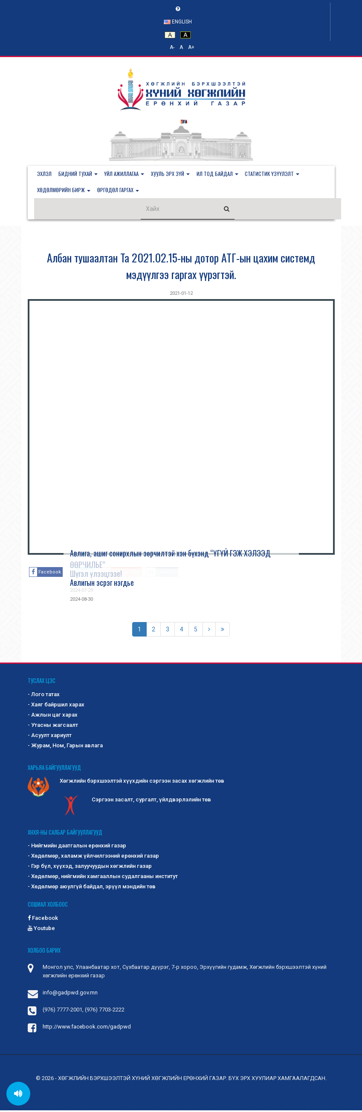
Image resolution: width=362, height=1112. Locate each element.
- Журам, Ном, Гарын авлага (65, 747)
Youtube (41, 929)
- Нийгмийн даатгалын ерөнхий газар (77, 847)
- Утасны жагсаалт (53, 726)
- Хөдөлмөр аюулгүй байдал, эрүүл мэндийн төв (92, 888)
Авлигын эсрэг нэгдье (102, 584)
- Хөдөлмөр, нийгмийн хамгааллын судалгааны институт (103, 878)
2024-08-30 (81, 601)
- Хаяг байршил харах (56, 706)
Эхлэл (45, 174)
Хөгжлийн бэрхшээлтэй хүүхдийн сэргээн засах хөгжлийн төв (126, 783)
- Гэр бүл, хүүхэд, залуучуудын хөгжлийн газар (90, 867)
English (178, 22)
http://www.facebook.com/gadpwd (87, 1028)
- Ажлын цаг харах (53, 716)
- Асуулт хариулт (50, 737)
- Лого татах (44, 696)
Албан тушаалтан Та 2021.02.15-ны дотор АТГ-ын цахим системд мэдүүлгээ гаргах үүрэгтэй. (181, 267)
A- (172, 47)
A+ (191, 47)
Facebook (43, 919)
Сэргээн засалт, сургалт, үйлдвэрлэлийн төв (135, 802)
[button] (80, 174)
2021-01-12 (181, 295)
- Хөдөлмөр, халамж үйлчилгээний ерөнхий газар (93, 857)
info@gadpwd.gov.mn (70, 994)
